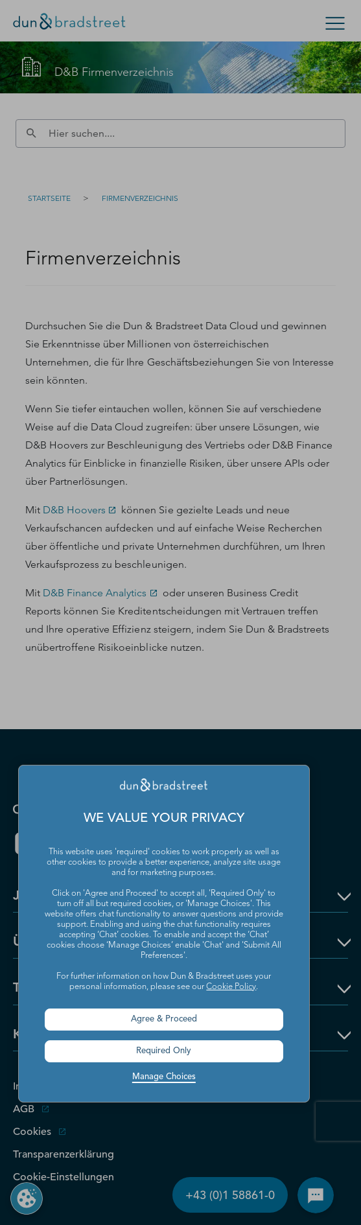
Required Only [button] (163, 1051)
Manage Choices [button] (164, 1077)
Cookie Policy (231, 987)
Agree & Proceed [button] (164, 1019)
